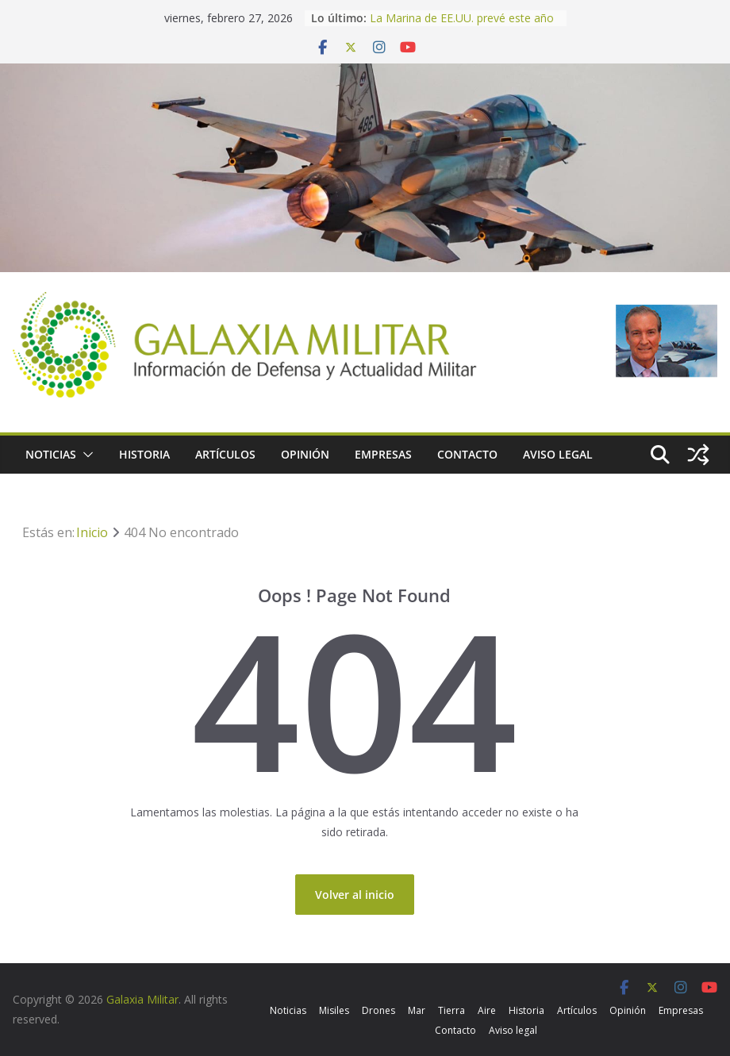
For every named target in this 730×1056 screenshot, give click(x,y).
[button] (85, 455)
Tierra (451, 1010)
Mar (416, 1010)
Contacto (467, 454)
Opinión (305, 454)
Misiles (334, 1010)
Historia (144, 454)
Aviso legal (558, 454)
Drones (378, 1010)
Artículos (225, 454)
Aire (487, 1010)
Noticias (50, 454)
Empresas (383, 454)
